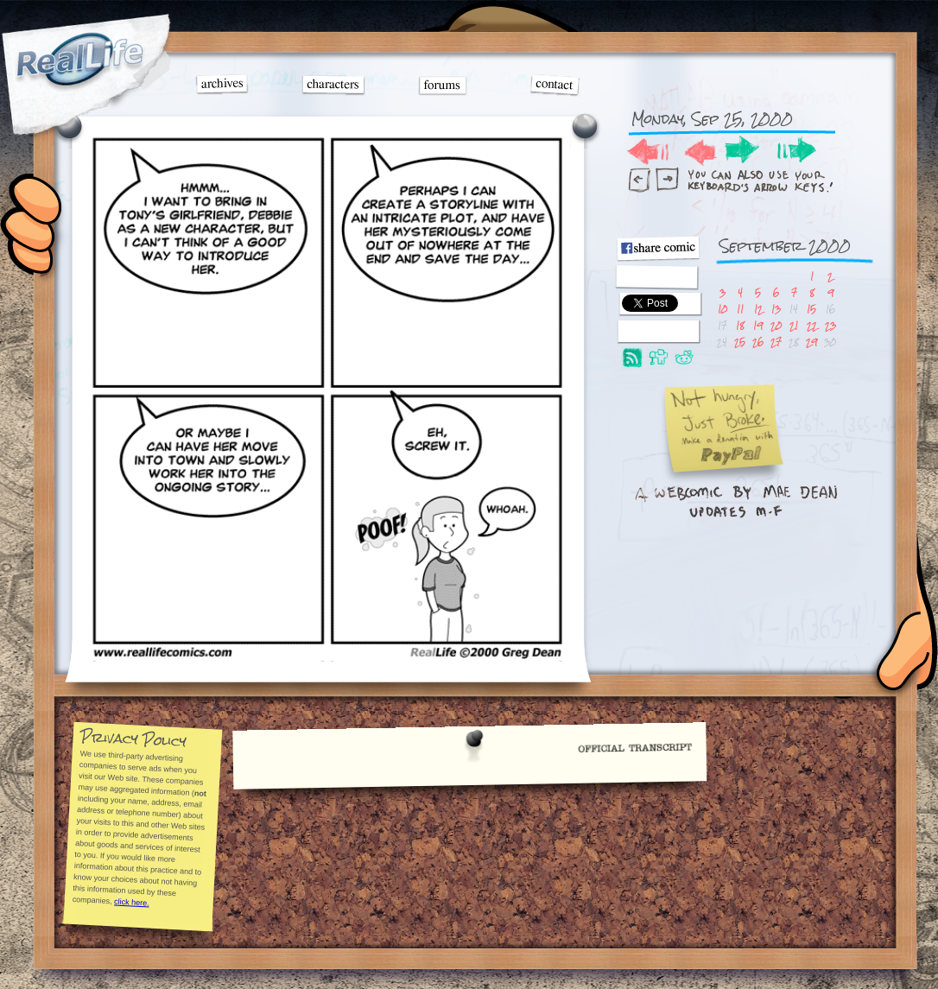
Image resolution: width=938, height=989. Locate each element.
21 (793, 325)
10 (722, 309)
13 (776, 309)
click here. (131, 902)
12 (758, 309)
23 (830, 325)
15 (811, 309)
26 (758, 341)
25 (739, 341)
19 (758, 325)
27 (776, 341)
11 (740, 309)
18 (740, 325)
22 (812, 325)
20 (776, 325)
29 (811, 341)
